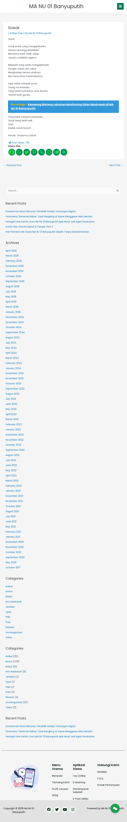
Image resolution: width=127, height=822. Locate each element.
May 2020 (11, 562)
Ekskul (9, 596)
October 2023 (13, 383)
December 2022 (15, 434)
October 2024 (13, 327)
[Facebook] (11, 152)
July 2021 (10, 516)
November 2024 (15, 322)
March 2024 (12, 358)
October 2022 (13, 444)
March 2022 (12, 480)
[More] (64, 152)
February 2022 (14, 485)
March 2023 (12, 419)
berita (9, 591)
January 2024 (13, 368)
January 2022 (13, 490)
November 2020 (15, 547)
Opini (8, 612)
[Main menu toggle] (120, 6)
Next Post (116, 165)
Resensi (10, 627)
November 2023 (14, 378)
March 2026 (12, 255)
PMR (8, 617)
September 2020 (15, 557)
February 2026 (14, 260)
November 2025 (14, 271)
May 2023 (11, 409)
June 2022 (11, 465)
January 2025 (13, 312)
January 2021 (13, 536)
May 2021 (11, 526)
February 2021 (13, 531)
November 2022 (14, 439)
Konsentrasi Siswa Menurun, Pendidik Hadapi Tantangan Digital (40, 211)
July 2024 (11, 342)
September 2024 (15, 332)
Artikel (13, 33)
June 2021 (11, 521)
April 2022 (11, 475)
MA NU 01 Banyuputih (56, 6)
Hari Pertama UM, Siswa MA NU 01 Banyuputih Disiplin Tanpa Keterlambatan (47, 231)
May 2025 (11, 296)
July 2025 (11, 291)
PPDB (55, 795)
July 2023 (11, 398)
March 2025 (12, 306)
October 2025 (13, 276)
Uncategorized (14, 632)
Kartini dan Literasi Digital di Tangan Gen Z (29, 226)
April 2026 (11, 250)
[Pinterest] (34, 152)
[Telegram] (56, 152)
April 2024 (11, 352)
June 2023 (11, 404)
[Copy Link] (41, 152)
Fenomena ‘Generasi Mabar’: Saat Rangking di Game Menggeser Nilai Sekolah (49, 216)
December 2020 (15, 542)
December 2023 (15, 373)
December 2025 (15, 266)
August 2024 (13, 337)
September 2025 (15, 281)
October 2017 (13, 567)
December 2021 (14, 496)
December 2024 (15, 317)
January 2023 (13, 429)
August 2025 (13, 286)
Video (9, 637)
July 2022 (11, 460)
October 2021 (13, 506)
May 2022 (11, 470)
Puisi (20, 33)
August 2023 (13, 393)
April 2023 (11, 414)
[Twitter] (26, 152)
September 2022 (15, 450)
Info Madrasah (14, 601)
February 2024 (14, 363)
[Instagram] (49, 152)
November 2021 (14, 501)
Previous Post (13, 165)
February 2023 (14, 424)
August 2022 (13, 455)
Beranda (57, 776)
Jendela (10, 606)
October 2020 (13, 552)
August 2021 (12, 511)
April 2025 (11, 301)
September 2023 (15, 388)
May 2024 (11, 347)
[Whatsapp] (19, 152)
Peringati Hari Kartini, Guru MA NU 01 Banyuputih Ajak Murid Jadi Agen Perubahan (50, 221)
